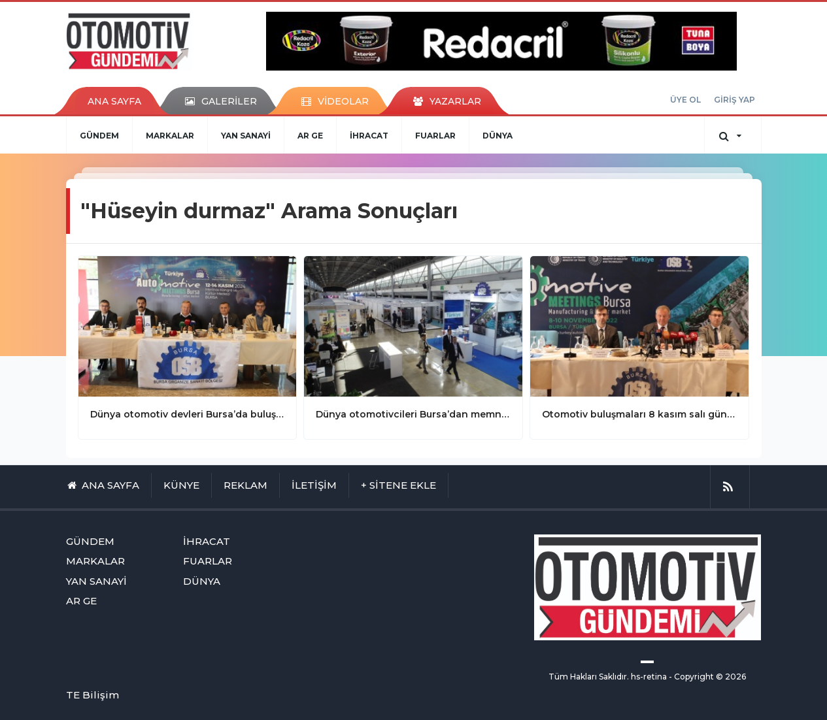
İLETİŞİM (314, 485)
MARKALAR (170, 135)
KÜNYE (181, 485)
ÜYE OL (685, 100)
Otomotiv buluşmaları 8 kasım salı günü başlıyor (639, 414)
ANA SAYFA (114, 101)
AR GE (310, 135)
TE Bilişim (92, 695)
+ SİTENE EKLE (398, 485)
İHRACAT (369, 135)
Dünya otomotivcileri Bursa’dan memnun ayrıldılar (413, 414)
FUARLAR (435, 135)
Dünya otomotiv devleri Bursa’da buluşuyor (187, 414)
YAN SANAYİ (246, 135)
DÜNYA (497, 135)
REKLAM (245, 485)
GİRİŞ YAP (734, 100)
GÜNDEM (99, 135)
